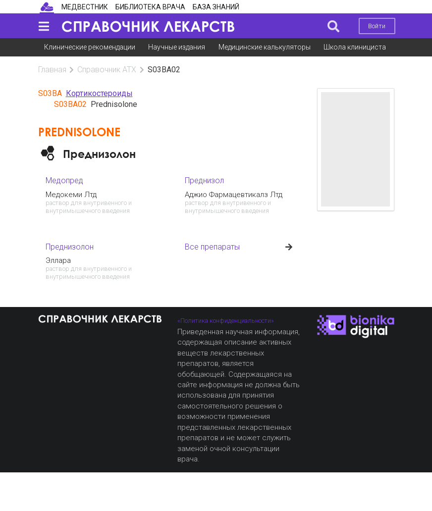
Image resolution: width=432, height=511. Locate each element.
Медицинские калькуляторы (264, 47)
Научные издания (176, 47)
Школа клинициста (355, 47)
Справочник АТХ (106, 69)
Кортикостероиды (99, 93)
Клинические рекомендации (89, 47)
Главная (52, 69)
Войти (376, 26)
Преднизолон (99, 153)
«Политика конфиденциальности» (225, 320)
